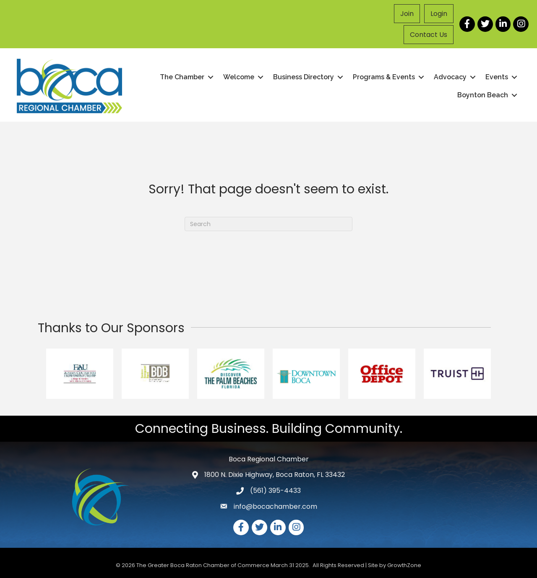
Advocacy (450, 77)
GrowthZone (404, 565)
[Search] (268, 224)
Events (496, 77)
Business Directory (303, 77)
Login (438, 13)
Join (407, 13)
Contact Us (428, 34)
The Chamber (182, 77)
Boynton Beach (482, 95)
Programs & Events (384, 77)
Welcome (238, 77)
